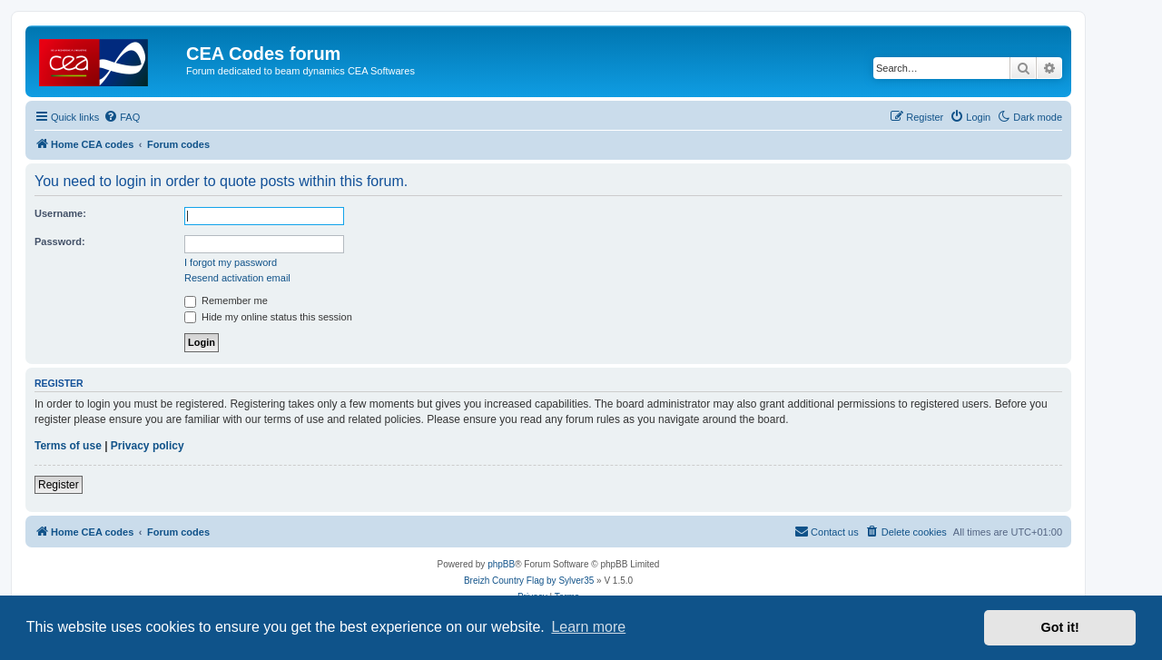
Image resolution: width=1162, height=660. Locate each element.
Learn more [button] (588, 627)
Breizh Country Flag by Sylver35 (529, 581)
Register (58, 484)
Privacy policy (147, 445)
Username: (60, 213)
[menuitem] (121, 117)
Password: (59, 241)
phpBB (501, 564)
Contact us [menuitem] (826, 531)
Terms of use (68, 445)
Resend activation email (237, 277)
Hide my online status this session (268, 316)
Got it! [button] (1060, 627)
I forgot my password (230, 262)
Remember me (226, 300)
